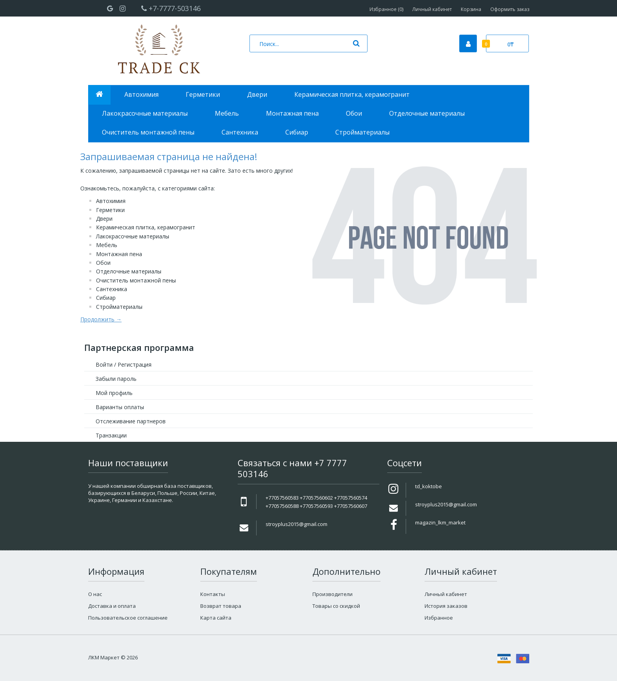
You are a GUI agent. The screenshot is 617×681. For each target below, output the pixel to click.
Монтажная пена (119, 254)
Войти (104, 364)
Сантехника (111, 289)
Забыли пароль (116, 378)
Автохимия (111, 201)
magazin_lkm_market (440, 522)
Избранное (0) (386, 9)
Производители (332, 594)
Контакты (212, 594)
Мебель (106, 245)
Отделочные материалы (128, 271)
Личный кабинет (432, 9)
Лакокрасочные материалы (132, 236)
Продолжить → (101, 319)
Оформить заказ (509, 9)
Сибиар (106, 297)
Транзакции (111, 435)
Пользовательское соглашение (128, 617)
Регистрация (134, 364)
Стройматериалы (119, 306)
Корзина (471, 9)
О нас (95, 594)
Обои (103, 262)
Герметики (110, 210)
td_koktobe (428, 486)
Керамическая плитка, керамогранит (145, 227)
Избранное (439, 617)
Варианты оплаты (120, 407)
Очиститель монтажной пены (136, 280)
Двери (104, 218)
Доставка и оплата (112, 605)
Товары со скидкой (336, 605)
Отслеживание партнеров (131, 421)
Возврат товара (220, 605)
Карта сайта (215, 617)
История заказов (446, 605)
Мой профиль (114, 393)
